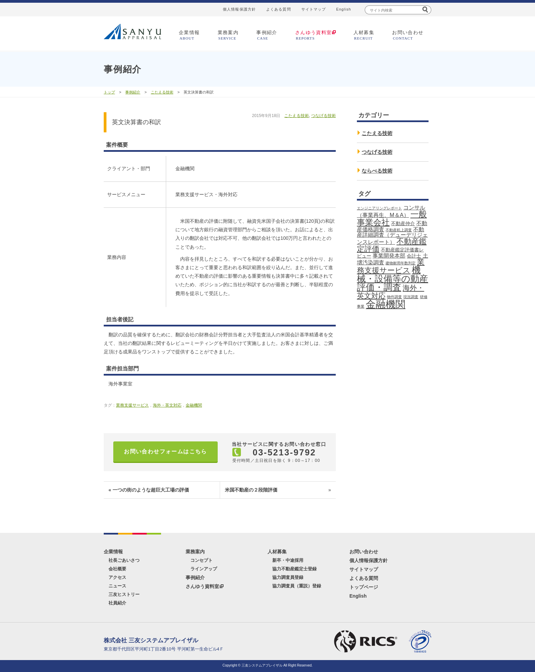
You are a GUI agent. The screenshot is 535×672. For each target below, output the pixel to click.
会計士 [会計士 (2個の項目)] (414, 256)
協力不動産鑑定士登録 (294, 568)
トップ (109, 92)
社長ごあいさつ (124, 560)
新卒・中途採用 (287, 560)
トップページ (363, 587)
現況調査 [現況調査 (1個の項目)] (410, 297)
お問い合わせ (407, 35)
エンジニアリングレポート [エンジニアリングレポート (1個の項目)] (379, 208)
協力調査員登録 (287, 577)
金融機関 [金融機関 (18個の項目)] (385, 304)
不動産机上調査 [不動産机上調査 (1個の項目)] (399, 230)
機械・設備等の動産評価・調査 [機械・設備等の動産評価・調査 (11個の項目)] (392, 278)
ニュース (117, 585)
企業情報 (189, 35)
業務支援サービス (132, 405)
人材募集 (364, 35)
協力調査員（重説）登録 (296, 585)
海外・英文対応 (167, 405)
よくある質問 (278, 9)
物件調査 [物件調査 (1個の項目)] (394, 297)
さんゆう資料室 (202, 586)
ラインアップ (203, 568)
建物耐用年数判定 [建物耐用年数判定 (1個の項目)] (401, 263)
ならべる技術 (377, 171)
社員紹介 (117, 602)
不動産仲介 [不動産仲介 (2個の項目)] (403, 223)
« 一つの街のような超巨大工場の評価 (149, 490)
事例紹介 (266, 35)
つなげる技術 (323, 115)
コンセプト (201, 560)
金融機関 (194, 405)
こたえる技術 (162, 92)
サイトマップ (313, 9)
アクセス (117, 577)
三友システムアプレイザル (132, 31)
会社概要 (117, 568)
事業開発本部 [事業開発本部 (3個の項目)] (389, 255)
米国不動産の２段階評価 (278, 490)
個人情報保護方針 (239, 9)
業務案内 (228, 35)
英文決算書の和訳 (136, 122)
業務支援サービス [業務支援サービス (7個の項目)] (390, 266)
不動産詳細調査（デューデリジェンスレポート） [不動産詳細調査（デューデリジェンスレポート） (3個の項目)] (392, 235)
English (343, 9)
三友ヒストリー (124, 594)
